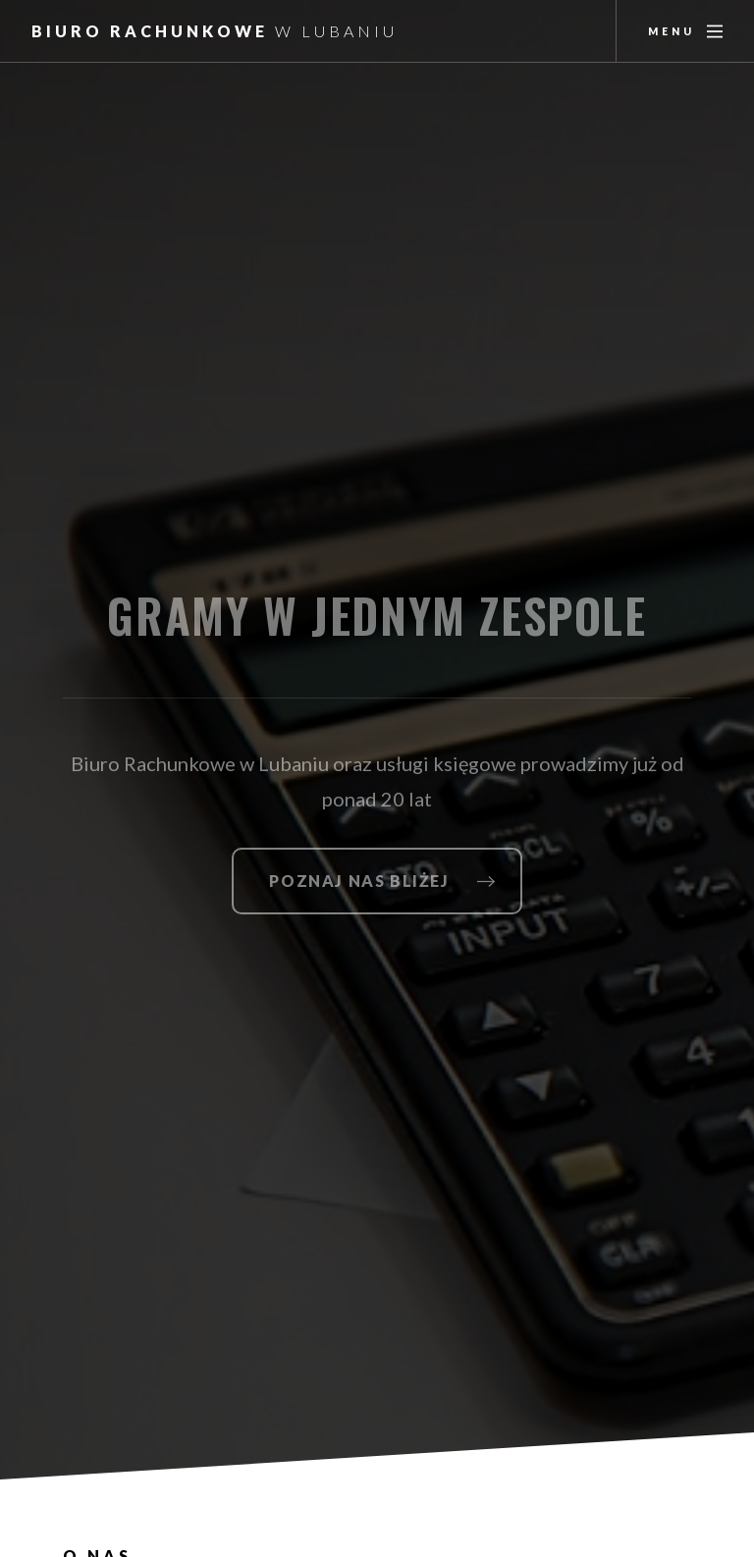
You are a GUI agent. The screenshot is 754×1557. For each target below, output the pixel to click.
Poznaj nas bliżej (359, 880)
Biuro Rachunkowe (214, 31)
